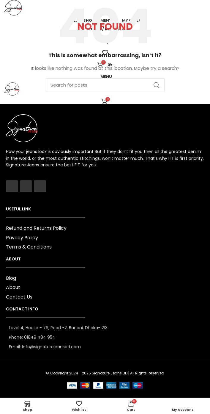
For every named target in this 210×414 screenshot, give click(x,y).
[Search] (105, 85)
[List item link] (105, 337)
